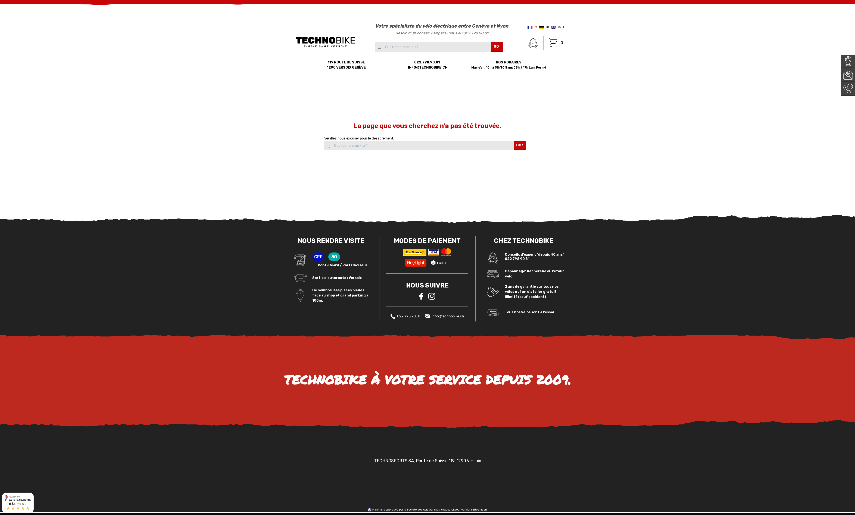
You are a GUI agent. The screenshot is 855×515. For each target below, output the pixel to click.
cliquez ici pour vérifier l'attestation (464, 509)
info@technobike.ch (444, 316)
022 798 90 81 (405, 316)
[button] (252, 89)
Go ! (497, 46)
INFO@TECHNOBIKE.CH (428, 67)
